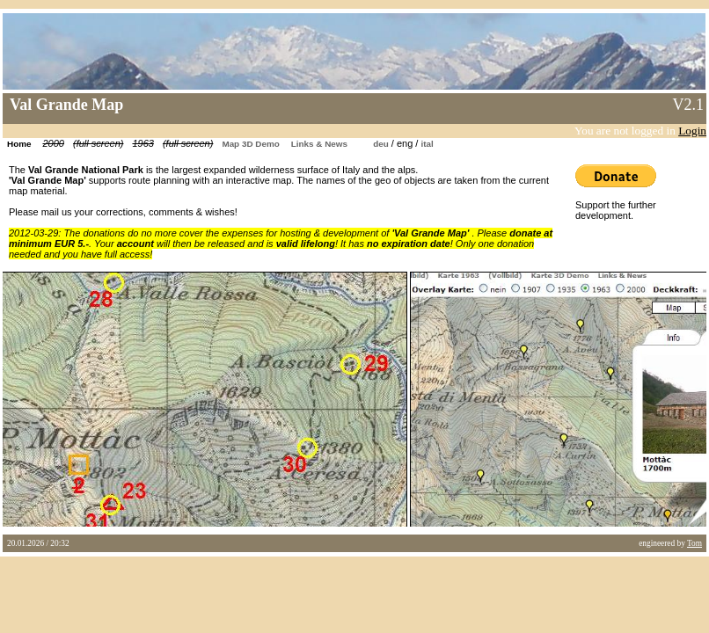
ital (426, 144)
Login (692, 130)
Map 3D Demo (250, 144)
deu (381, 144)
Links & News (319, 144)
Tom (694, 543)
